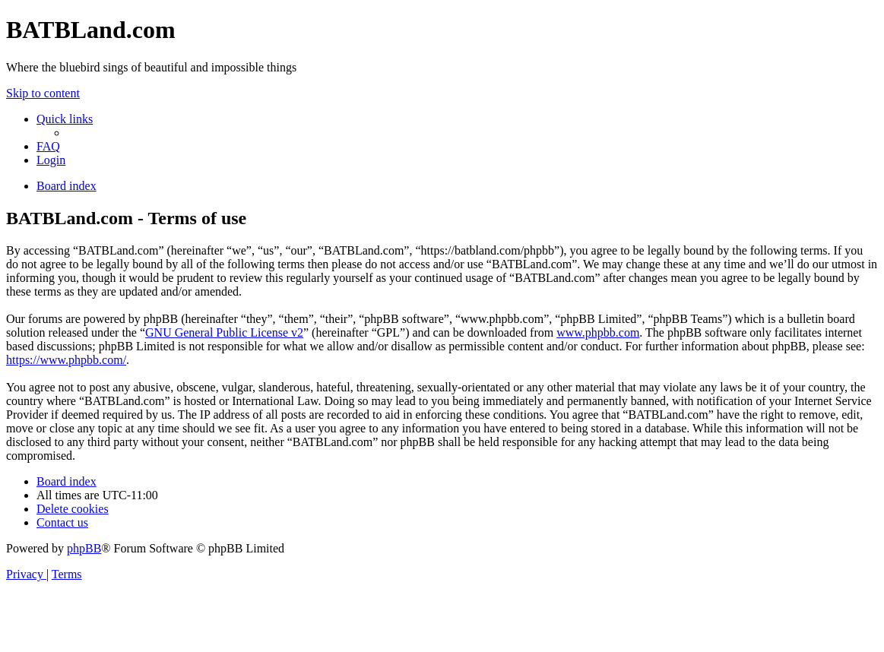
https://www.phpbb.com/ (66, 359)
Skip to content (43, 93)
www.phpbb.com (597, 332)
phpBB (84, 548)
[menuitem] (48, 146)
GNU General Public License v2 (224, 332)
